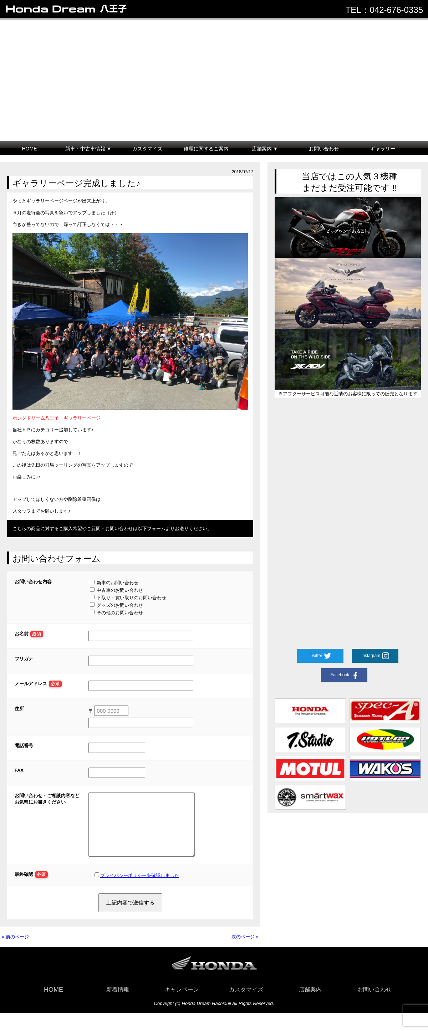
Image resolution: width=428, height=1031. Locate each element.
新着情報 (117, 1000)
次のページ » (245, 947)
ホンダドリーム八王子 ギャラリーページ (56, 418)
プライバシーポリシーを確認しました (139, 886)
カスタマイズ (147, 149)
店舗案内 (310, 1000)
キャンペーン (182, 1000)
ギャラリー (382, 149)
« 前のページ (15, 947)
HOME (29, 149)
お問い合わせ (324, 149)
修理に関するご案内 (206, 149)
